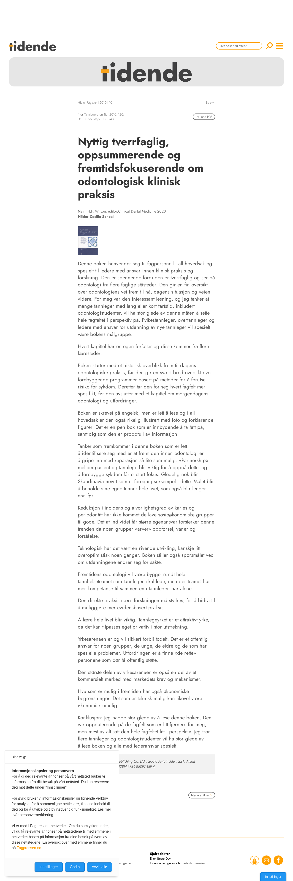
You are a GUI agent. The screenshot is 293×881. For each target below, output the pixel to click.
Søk (269, 46)
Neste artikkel (201, 795)
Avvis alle (99, 867)
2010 (103, 102)
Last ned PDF (203, 116)
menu (280, 46)
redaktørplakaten (193, 863)
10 (110, 102)
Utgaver (92, 102)
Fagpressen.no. (29, 848)
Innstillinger (273, 876)
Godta (75, 867)
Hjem (81, 102)
